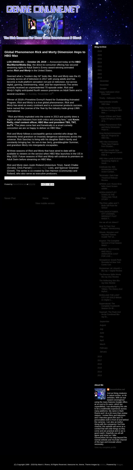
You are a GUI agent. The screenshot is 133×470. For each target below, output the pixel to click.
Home (45, 198)
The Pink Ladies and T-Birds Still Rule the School (109, 205)
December (104, 81)
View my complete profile (105, 447)
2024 (100, 59)
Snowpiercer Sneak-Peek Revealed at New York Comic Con (110, 262)
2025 (100, 55)
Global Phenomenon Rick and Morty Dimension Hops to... (110, 127)
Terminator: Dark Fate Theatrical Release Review (108, 177)
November (104, 85)
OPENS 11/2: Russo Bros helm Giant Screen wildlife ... (110, 186)
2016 (100, 364)
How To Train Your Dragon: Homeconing (109, 227)
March (103, 344)
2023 (100, 62)
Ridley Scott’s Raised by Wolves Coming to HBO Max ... (110, 110)
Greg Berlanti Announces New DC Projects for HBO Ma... (110, 135)
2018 (100, 356)
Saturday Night (40, 168)
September (105, 321)
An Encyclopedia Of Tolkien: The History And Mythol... (110, 289)
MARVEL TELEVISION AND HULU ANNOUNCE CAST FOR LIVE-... (109, 252)
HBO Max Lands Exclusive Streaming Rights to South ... (110, 160)
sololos (102, 464)
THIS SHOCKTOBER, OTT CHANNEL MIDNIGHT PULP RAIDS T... (108, 215)
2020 (100, 74)
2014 (100, 372)
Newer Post (10, 198)
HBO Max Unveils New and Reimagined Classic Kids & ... (110, 152)
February (104, 348)
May (102, 336)
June (102, 333)
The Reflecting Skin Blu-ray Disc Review (109, 281)
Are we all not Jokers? (108, 222)
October (103, 89)
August (103, 325)
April (102, 340)
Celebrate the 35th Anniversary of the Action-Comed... (108, 169)
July (102, 329)
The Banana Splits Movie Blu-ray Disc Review (110, 275)
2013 (100, 375)
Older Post (80, 198)
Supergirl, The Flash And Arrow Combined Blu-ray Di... (110, 314)
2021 (100, 70)
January (103, 352)
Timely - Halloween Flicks (110, 98)
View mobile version (45, 203)
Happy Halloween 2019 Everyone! (109, 93)
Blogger (120, 464)
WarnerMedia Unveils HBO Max (108, 103)
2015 (100, 368)
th (53, 93)
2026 (100, 51)
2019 (100, 78)
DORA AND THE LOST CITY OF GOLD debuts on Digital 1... (110, 297)
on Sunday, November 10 (38, 94)
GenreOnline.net (117, 389)
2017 (100, 360)
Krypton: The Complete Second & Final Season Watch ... (110, 243)
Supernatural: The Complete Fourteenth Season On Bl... (109, 305)
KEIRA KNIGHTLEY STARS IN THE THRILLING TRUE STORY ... (108, 195)
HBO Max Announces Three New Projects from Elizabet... (108, 144)
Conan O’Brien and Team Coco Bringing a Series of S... (110, 118)
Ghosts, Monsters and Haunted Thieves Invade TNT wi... (108, 234)
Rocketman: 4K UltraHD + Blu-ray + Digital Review (110, 269)
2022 (100, 66)
